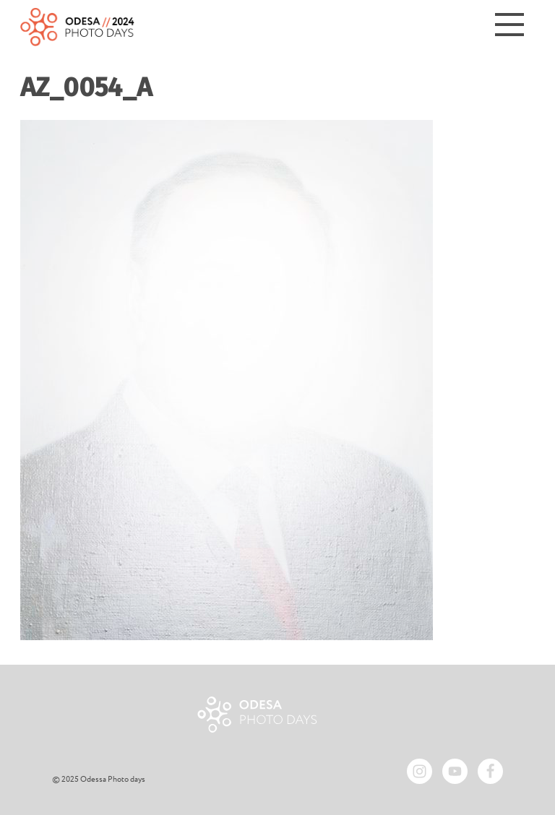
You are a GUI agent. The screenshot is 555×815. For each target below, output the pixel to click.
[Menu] (509, 27)
